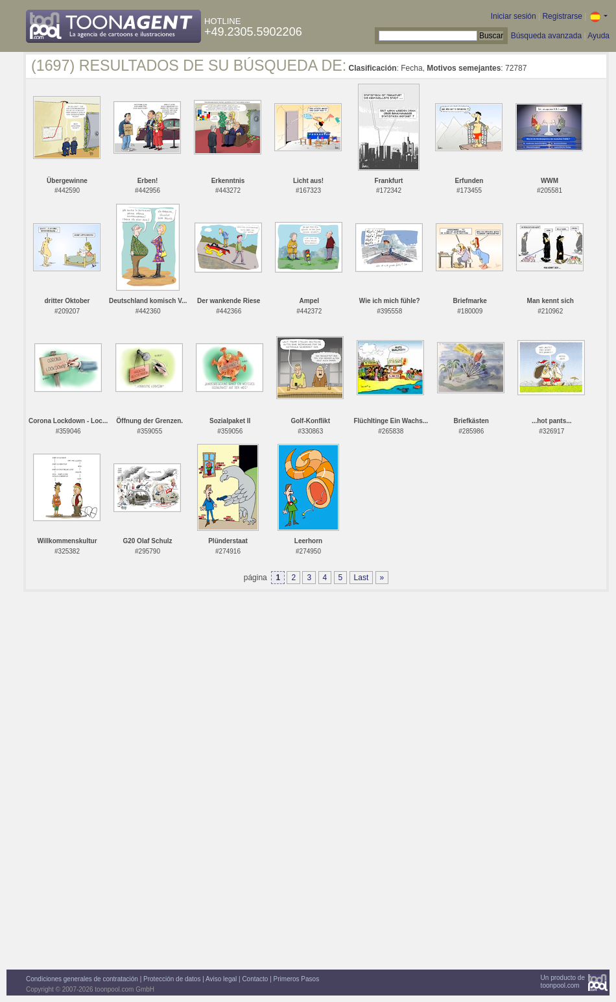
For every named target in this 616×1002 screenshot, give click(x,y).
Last (361, 577)
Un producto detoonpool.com (563, 981)
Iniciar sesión (513, 16)
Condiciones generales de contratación (82, 979)
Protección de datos (171, 979)
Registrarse (562, 16)
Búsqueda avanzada (546, 35)
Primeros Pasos (297, 979)
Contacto (255, 979)
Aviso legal (221, 979)
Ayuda (598, 35)
